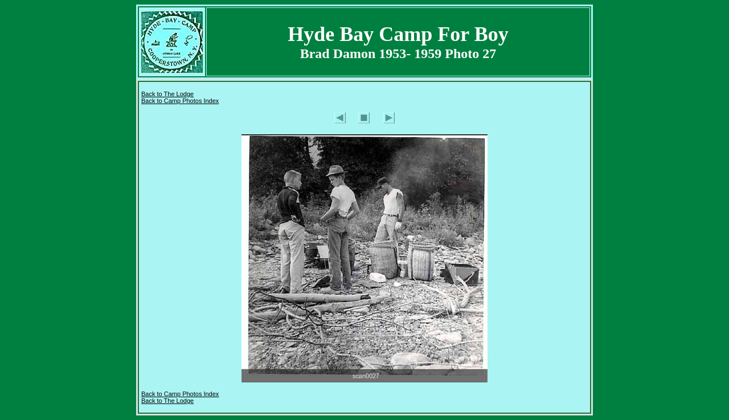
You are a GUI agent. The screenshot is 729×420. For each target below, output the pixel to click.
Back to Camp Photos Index (180, 100)
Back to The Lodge (167, 93)
